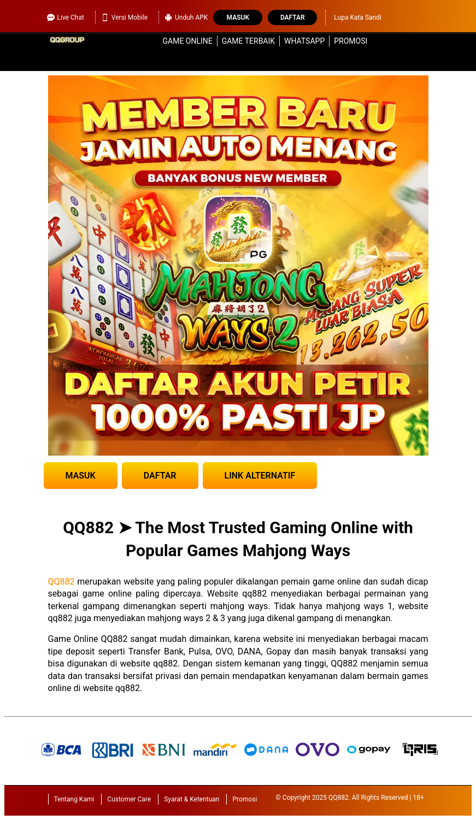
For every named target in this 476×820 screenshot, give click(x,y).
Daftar (292, 17)
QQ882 (61, 581)
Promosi (350, 41)
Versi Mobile (124, 17)
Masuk (238, 17)
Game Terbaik (248, 41)
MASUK (81, 475)
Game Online (188, 41)
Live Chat (65, 17)
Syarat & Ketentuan (191, 799)
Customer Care (129, 799)
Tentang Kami (74, 799)
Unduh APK (186, 17)
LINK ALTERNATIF (260, 475)
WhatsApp (304, 41)
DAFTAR (160, 475)
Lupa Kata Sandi (357, 17)
